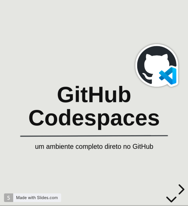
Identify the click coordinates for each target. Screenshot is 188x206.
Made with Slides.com (37, 197)
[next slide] (180, 189)
